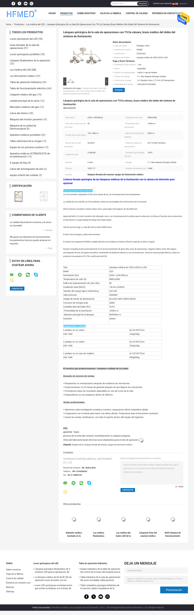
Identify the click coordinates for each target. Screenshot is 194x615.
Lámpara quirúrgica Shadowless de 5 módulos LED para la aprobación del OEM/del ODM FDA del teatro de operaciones (52, 571)
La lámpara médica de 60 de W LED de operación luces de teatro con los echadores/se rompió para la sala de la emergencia (53, 579)
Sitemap (10, 591)
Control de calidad (137, 13)
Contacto (119, 90)
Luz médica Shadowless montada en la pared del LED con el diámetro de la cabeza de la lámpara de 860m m (98, 534)
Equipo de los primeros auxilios (26, 147)
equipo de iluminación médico (120, 445)
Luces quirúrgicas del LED (24, 38)
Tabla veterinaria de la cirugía (25, 141)
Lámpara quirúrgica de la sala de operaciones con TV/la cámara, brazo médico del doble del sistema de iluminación (84, 91)
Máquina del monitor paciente (26, 119)
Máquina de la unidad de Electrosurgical (23, 127)
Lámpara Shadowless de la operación (30, 60)
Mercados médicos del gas (24, 107)
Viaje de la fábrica (110, 13)
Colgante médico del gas (23, 94)
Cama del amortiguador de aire (26, 169)
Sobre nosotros (86, 13)
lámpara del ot (78, 445)
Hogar (52, 13)
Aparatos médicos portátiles (25, 134)
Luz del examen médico (22, 76)
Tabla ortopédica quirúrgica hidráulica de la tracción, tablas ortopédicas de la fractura (99, 587)
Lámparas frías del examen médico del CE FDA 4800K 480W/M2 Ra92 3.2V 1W (148, 534)
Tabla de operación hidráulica (25, 82)
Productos (66, 13)
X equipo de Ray (18, 162)
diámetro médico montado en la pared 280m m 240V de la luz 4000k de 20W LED (74, 534)
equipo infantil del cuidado (24, 175)
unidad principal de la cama (24, 100)
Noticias (10, 587)
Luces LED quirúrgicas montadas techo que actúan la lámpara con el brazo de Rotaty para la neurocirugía (53, 587)
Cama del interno (19, 113)
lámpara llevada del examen (96, 445)
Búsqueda (143, 4)
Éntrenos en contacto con (167, 13)
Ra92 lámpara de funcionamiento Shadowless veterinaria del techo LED (173, 534)
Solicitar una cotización (162, 3)
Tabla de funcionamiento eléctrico (28, 88)
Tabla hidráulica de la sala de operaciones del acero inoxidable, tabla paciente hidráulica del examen (100, 579)
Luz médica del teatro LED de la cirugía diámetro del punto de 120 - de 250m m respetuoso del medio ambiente (123, 534)
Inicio (8, 24)
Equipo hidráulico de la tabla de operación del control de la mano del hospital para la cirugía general (100, 571)
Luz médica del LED (35, 24)
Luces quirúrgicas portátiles (25, 54)
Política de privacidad (41, 608)
